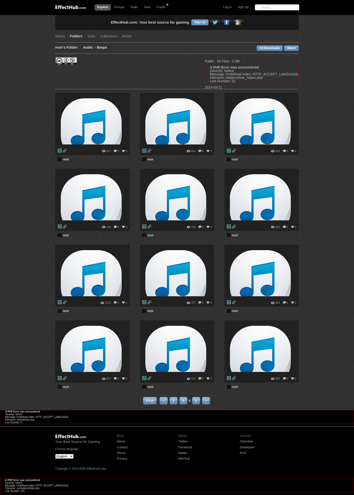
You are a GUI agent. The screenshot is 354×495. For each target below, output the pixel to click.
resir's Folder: (66, 47)
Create (161, 7)
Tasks (134, 7)
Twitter (183, 441)
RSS (243, 453)
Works (60, 36)
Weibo (182, 453)
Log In (227, 7)
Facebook (185, 447)
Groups (119, 7)
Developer (247, 447)
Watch (291, 48)
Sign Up (243, 7)
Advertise (246, 441)
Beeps (102, 47)
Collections (108, 36)
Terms (121, 453)
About (121, 441)
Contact (122, 447)
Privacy (122, 458)
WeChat (184, 458)
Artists (127, 36)
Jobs (147, 7)
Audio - (90, 47)
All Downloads (270, 48)
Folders (76, 36)
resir (66, 159)
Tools (91, 36)
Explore (102, 7)
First (150, 401)
